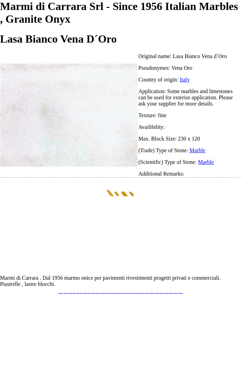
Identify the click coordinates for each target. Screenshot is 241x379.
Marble (197, 150)
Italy (185, 79)
